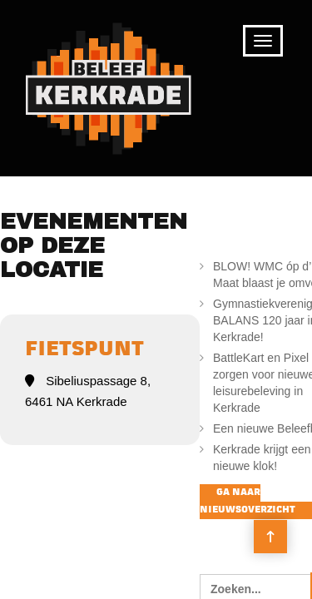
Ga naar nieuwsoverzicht (247, 501)
